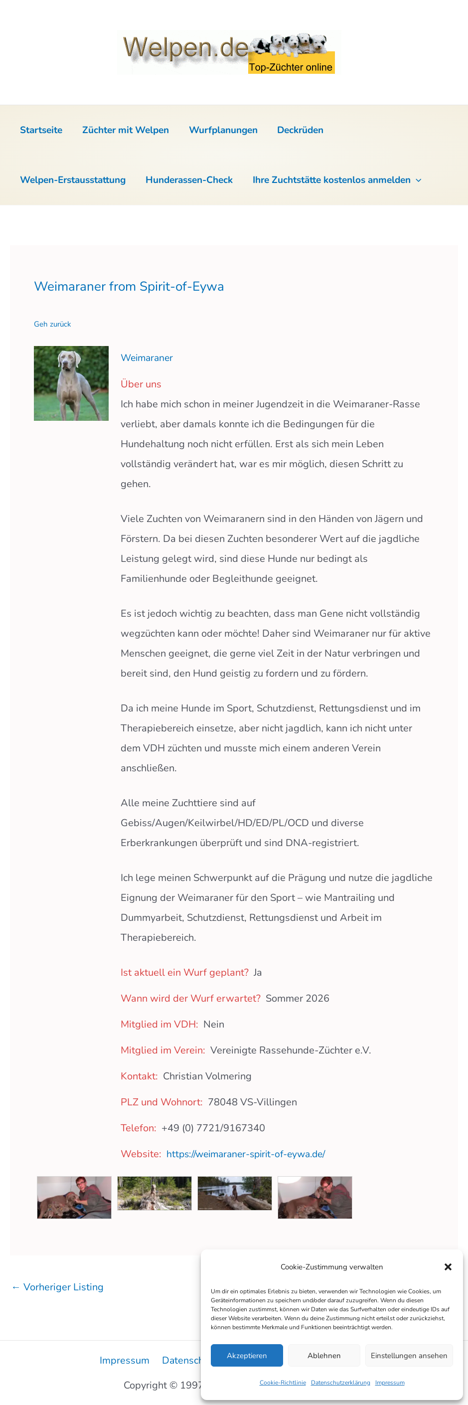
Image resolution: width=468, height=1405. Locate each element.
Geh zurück (52, 324)
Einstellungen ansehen (409, 1356)
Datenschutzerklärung (340, 1383)
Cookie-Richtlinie (283, 1383)
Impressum (390, 1383)
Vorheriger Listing (57, 1286)
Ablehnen (324, 1356)
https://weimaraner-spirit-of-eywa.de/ (251, 1153)
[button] (448, 1267)
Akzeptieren (247, 1356)
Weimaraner (148, 357)
